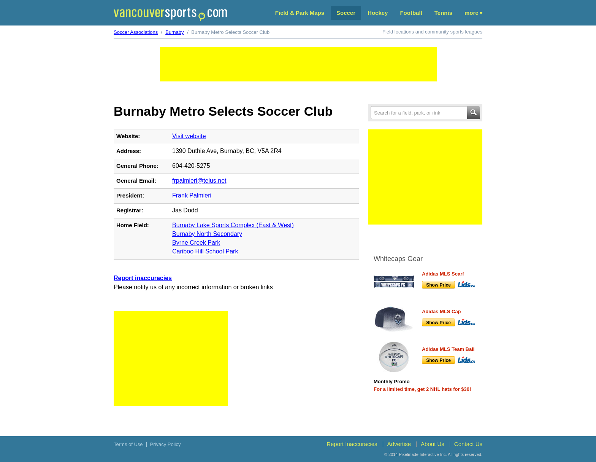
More (471, 13)
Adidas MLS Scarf (443, 274)
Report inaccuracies (143, 278)
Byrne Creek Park (196, 242)
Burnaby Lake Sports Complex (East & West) (233, 225)
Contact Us (468, 444)
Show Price (438, 285)
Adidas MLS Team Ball (448, 349)
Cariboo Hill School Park (205, 251)
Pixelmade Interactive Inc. (423, 454)
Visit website (189, 136)
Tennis (443, 13)
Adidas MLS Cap (441, 311)
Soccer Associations (136, 32)
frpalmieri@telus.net (199, 180)
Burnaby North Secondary (207, 234)
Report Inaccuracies (352, 444)
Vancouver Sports (170, 14)
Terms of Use (128, 444)
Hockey (378, 13)
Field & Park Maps (299, 13)
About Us (432, 444)
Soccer (345, 13)
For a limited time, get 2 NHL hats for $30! (422, 389)
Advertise (399, 444)
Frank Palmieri (191, 195)
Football (411, 13)
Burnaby (174, 32)
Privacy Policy (165, 444)
